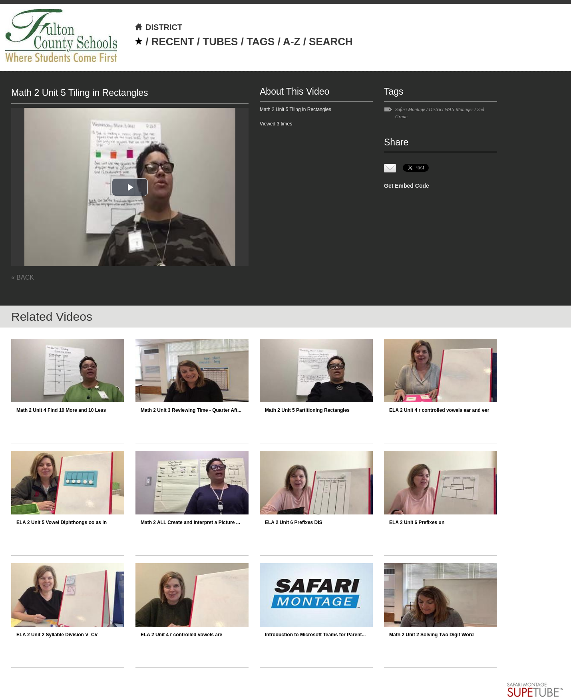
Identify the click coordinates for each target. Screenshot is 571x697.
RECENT (172, 42)
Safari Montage (410, 109)
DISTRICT (158, 27)
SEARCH (331, 42)
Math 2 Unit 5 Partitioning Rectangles (307, 410)
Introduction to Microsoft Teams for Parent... (315, 634)
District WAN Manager (451, 109)
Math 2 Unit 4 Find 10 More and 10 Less (61, 410)
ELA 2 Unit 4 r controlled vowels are (181, 634)
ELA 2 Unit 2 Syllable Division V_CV (57, 634)
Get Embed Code (406, 186)
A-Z (291, 42)
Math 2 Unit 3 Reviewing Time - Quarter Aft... (191, 410)
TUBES (220, 42)
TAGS (261, 42)
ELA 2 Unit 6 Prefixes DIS (293, 522)
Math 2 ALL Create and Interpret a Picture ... (190, 522)
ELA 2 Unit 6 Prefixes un (416, 522)
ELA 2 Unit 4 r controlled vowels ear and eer (439, 410)
